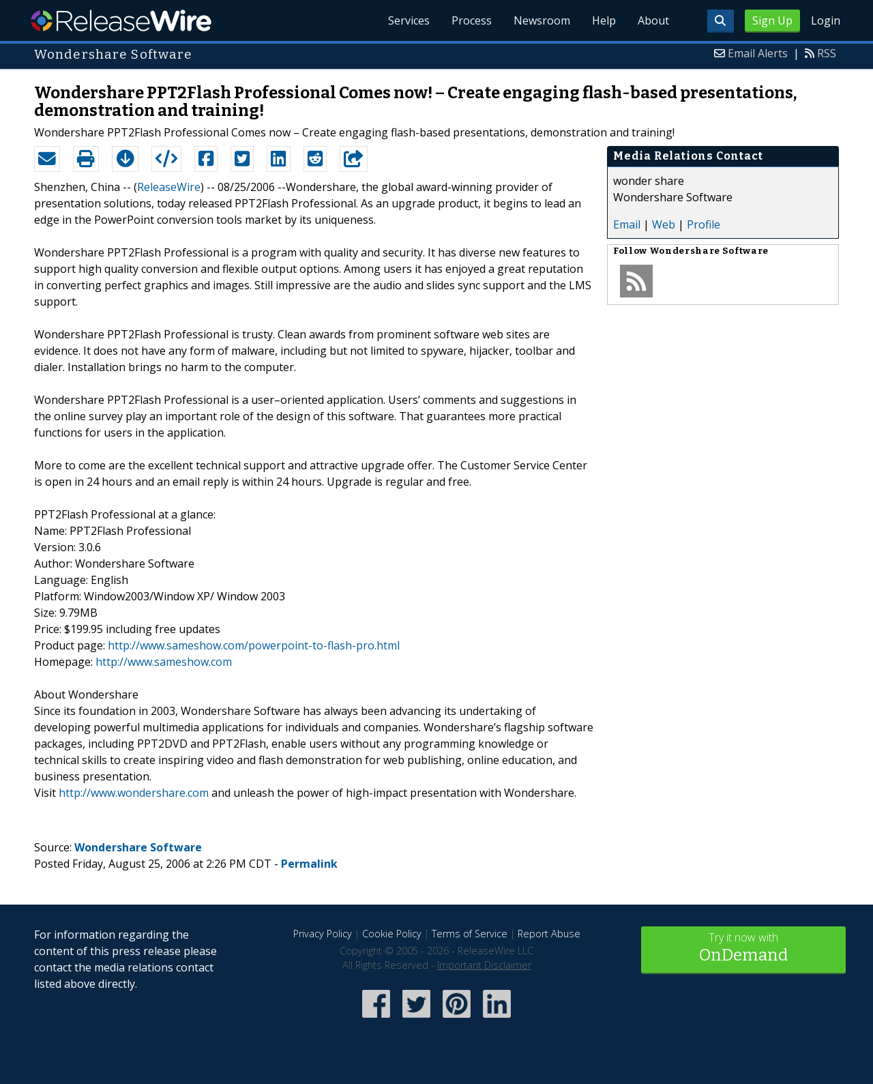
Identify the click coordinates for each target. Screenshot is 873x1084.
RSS (826, 53)
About (653, 20)
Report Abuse (549, 933)
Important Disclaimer (484, 964)
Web (663, 224)
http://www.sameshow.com (163, 661)
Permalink (309, 863)
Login (825, 20)
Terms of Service (469, 933)
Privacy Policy (322, 933)
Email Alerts (758, 53)
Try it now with (743, 948)
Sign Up (772, 20)
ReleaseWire (121, 20)
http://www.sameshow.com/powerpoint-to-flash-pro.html (254, 645)
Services (409, 20)
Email (626, 224)
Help (604, 20)
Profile (703, 224)
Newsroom (542, 20)
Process (472, 20)
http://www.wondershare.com (134, 792)
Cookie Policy (391, 933)
